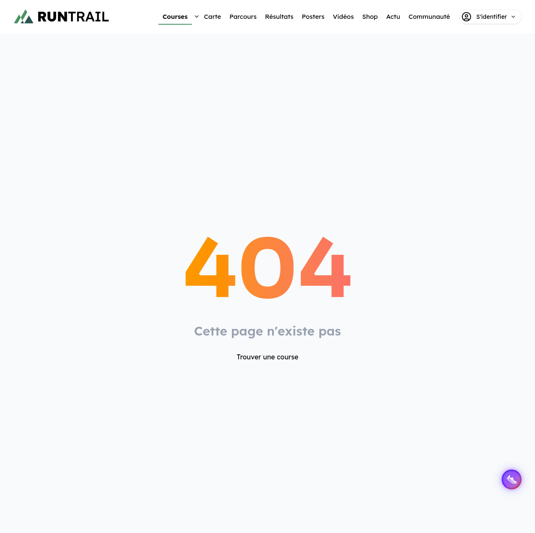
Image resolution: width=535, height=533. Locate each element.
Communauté (429, 16)
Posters (313, 16)
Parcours (243, 16)
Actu (393, 16)
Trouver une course (267, 357)
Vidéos (343, 16)
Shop (369, 16)
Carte (212, 16)
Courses (175, 16)
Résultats (279, 16)
